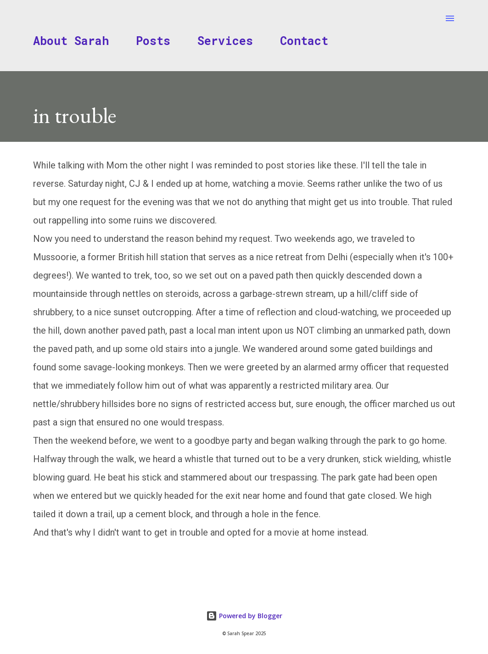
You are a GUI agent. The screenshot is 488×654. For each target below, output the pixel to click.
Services (225, 40)
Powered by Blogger (244, 615)
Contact (304, 40)
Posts (153, 40)
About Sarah (71, 40)
